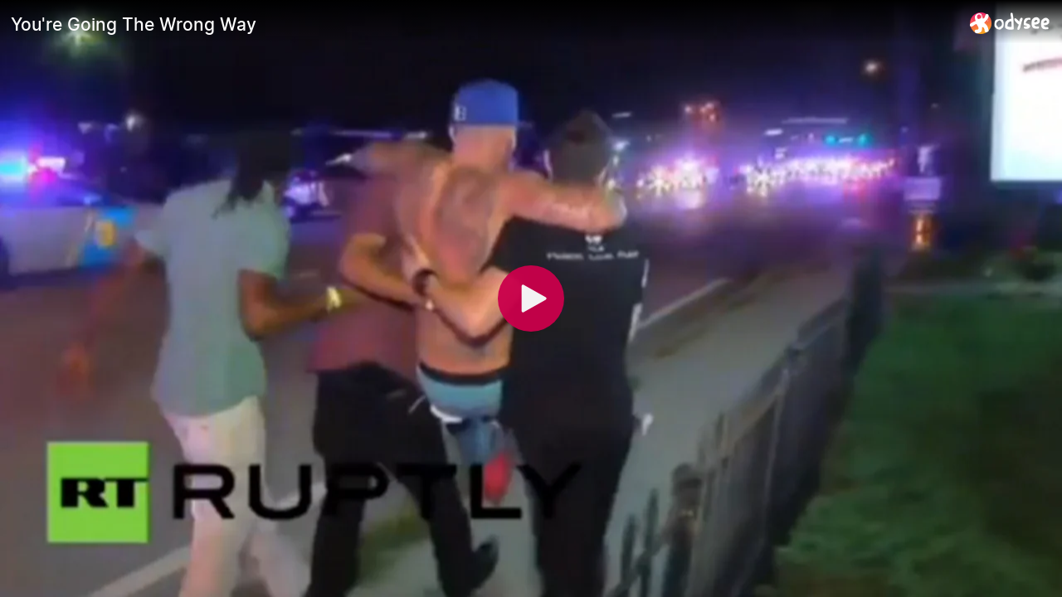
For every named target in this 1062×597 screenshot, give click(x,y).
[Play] (531, 298)
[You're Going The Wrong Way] (483, 24)
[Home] (1010, 23)
